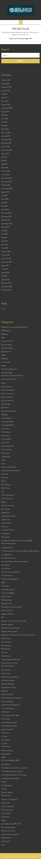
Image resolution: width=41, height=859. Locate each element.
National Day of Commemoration (11, 655)
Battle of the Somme (8, 441)
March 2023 (5, 149)
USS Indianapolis (6, 833)
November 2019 (6, 264)
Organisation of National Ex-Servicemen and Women (18, 683)
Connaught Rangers (7, 473)
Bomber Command (7, 448)
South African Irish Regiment (10, 753)
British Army (5, 455)
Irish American (6, 571)
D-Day (3, 511)
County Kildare (6, 487)
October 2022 (5, 152)
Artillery (3, 413)
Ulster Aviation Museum (9, 427)
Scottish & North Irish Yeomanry (11, 746)
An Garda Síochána (7, 396)
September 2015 (6, 334)
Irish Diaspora (5, 581)
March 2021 (4, 215)
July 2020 (4, 243)
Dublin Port (5, 525)
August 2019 (5, 275)
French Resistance (7, 546)
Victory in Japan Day (7, 854)
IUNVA (3, 630)
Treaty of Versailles (7, 777)
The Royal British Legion (9, 770)
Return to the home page (19, 38)
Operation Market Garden (9, 679)
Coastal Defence (6, 466)
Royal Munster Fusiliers (8, 735)
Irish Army (4, 574)
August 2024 (5, 131)
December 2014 (6, 338)
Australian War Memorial (9, 417)
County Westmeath (7, 494)
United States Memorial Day (10, 826)
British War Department (9, 459)
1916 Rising (4, 382)
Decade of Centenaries (8, 515)
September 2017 (6, 310)
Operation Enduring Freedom (10, 676)
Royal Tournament (7, 742)
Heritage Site (5, 560)
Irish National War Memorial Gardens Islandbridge (17, 588)
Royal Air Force (6, 721)
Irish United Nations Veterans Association (14, 609)
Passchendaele (6, 690)
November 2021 (6, 191)
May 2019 (4, 285)
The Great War (5, 767)
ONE (2, 665)
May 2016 (4, 324)
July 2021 (4, 205)
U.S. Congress (5, 788)
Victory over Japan (7, 858)
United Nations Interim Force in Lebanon (14, 816)
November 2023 (6, 135)
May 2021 (4, 208)
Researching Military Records (10, 707)
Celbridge (4, 462)
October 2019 (5, 268)
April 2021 (4, 212)
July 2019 (4, 278)
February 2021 (5, 219)
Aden (3, 385)
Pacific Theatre (6, 686)
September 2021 (6, 198)
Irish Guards (5, 585)
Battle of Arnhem (6, 434)
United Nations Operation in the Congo (13, 823)
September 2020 (6, 236)
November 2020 (6, 229)
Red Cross (4, 700)
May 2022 (4, 170)
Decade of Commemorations (10, 518)
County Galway (6, 480)
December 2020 (6, 226)
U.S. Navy (4, 791)
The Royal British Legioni (9, 774)
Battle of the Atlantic (8, 438)
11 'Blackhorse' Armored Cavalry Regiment (14, 375)
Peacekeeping (5, 693)
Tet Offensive (5, 760)
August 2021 (5, 201)
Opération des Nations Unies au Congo (13, 669)
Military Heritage (6, 648)
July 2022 (4, 163)
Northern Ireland (6, 658)
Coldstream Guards (7, 469)
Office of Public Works (8, 591)
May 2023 (4, 145)
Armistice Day (5, 410)
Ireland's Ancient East (8, 564)
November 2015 (6, 331)
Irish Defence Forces (8, 578)
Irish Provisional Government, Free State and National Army (20, 599)
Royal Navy (4, 739)
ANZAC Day (4, 406)
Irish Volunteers (6, 623)
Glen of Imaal (5, 557)
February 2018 (5, 299)
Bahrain (3, 431)
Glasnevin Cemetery (7, 553)
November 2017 (6, 306)
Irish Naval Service (7, 595)
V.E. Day (3, 837)
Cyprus (3, 508)
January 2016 (5, 327)
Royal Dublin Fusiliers (8, 728)
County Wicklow (6, 497)
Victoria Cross (5, 851)
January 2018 (5, 303)
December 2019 (6, 261)
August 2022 (5, 159)
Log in (3, 356)
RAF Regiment (5, 697)
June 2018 (4, 296)
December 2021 (6, 187)
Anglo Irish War (6, 399)
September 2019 (6, 271)
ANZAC (3, 403)
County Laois (5, 490)
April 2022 (4, 173)
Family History (5, 536)
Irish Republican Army (8, 606)
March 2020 (5, 257)
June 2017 (4, 317)
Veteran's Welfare (7, 840)
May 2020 (4, 250)
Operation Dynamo (7, 672)
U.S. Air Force (5, 781)
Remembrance (6, 704)
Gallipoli (3, 550)
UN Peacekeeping (7, 798)
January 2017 (5, 320)
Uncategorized (6, 802)
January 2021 (5, 222)
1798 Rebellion (6, 378)
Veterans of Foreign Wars (9, 847)
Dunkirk (3, 529)
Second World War (7, 749)
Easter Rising (5, 532)
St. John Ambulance (7, 756)
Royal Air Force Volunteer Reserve (12, 423)
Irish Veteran (5, 613)
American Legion (6, 392)
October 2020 (5, 233)
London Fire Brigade (7, 641)
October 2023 (5, 138)
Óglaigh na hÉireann (7, 662)
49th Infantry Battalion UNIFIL (10, 808)
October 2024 (5, 128)
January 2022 (5, 184)
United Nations (6, 812)
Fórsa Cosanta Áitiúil (7, 543)
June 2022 (4, 166)
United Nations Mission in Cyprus (12, 819)
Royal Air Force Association (10, 725)
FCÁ (2, 539)
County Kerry (5, 483)
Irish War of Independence (10, 627)
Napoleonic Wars (6, 651)
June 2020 (4, 247)
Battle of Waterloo (7, 445)
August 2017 (5, 313)
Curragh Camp (5, 504)
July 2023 (4, 142)
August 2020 (5, 240)
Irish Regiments (6, 602)
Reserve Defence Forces (9, 711)
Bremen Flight (5, 452)
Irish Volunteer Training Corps (11, 620)
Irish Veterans (5, 616)
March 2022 (5, 177)
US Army (4, 830)
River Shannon (6, 718)
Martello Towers (6, 644)
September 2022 (6, 156)
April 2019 (4, 289)
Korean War (5, 634)
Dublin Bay (4, 522)
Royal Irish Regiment (7, 732)
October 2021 (5, 194)
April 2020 (4, 254)
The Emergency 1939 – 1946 (10, 763)
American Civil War (7, 389)
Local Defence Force (8, 637)
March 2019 (4, 292)
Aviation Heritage (6, 420)
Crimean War (5, 501)
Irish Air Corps (5, 567)
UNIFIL (3, 805)
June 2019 (4, 282)
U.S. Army (4, 784)
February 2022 (5, 180)
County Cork (5, 476)
